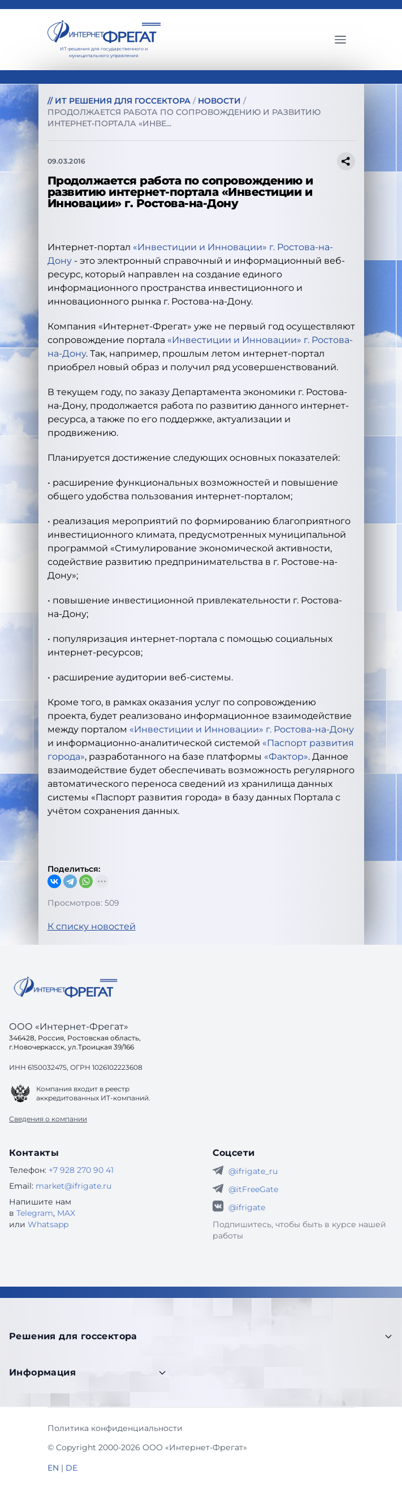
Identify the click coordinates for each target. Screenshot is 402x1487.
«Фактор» (286, 756)
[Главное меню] (340, 39)
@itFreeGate (253, 1189)
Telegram (34, 1213)
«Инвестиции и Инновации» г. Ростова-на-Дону (241, 729)
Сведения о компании (48, 1119)
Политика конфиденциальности (115, 1428)
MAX (66, 1213)
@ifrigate (246, 1207)
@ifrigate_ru (253, 1171)
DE (71, 1468)
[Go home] (65, 987)
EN (53, 1468)
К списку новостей (91, 926)
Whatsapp (48, 1224)
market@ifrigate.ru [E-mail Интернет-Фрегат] (73, 1186)
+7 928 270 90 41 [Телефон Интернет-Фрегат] (81, 1170)
